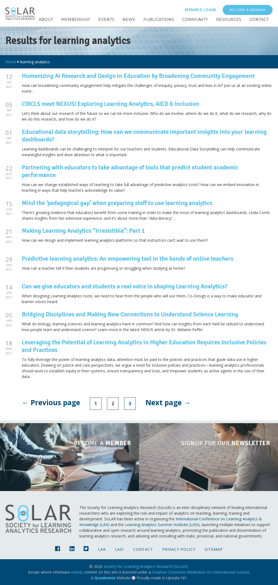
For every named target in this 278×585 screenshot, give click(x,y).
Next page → (168, 402)
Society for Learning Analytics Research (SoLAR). (146, 566)
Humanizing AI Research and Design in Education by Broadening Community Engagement (138, 76)
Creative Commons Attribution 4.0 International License (200, 572)
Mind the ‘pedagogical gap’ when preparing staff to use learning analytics (117, 203)
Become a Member (248, 10)
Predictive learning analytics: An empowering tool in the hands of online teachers (127, 258)
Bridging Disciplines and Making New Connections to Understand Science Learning (130, 314)
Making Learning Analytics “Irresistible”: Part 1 (83, 230)
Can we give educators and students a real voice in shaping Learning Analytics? (124, 286)
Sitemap (214, 549)
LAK (102, 549)
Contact (143, 549)
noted (76, 572)
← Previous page (51, 402)
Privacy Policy (178, 549)
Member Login (200, 9)
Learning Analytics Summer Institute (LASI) (162, 524)
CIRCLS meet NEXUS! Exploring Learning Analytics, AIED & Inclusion (110, 104)
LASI (119, 549)
